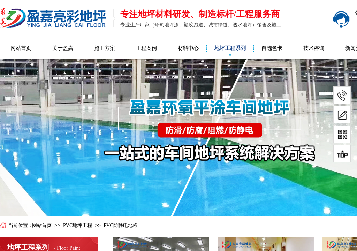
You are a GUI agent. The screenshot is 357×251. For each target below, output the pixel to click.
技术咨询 (313, 48)
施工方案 (104, 48)
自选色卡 (271, 48)
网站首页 (20, 48)
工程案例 (146, 48)
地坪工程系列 (230, 48)
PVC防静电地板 (120, 225)
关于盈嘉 (62, 48)
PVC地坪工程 (77, 225)
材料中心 (188, 48)
